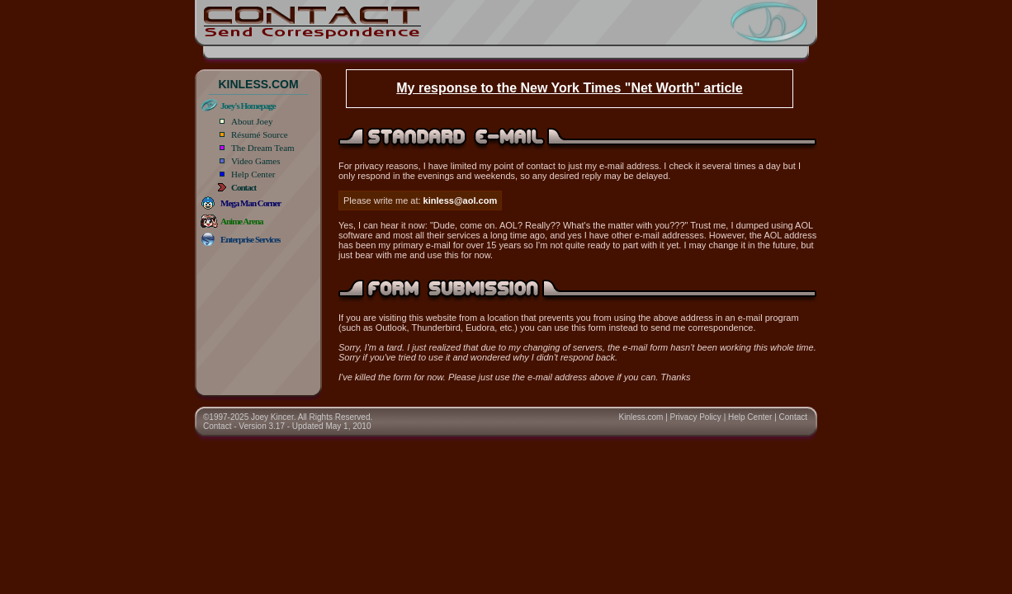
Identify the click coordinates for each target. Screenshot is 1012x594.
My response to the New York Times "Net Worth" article (569, 88)
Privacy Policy (695, 417)
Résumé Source (259, 134)
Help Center (253, 174)
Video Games (256, 161)
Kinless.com (641, 417)
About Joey (251, 121)
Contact (793, 417)
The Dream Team (263, 148)
